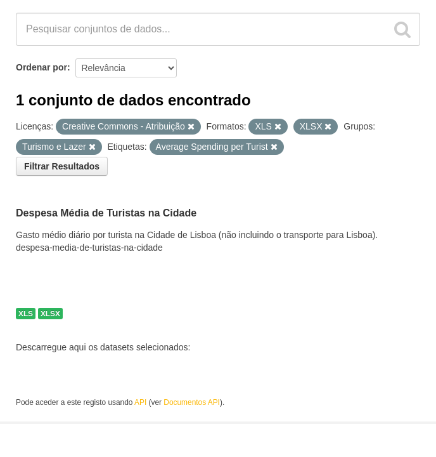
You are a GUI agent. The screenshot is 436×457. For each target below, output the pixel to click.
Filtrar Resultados (61, 166)
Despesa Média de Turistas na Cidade (106, 213)
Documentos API (192, 402)
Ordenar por (41, 67)
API (140, 402)
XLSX (50, 313)
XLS (25, 313)
